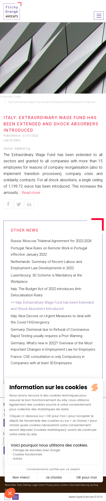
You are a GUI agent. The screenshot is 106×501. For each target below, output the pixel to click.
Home (17, 96)
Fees (19, 485)
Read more (31, 192)
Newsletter (10, 485)
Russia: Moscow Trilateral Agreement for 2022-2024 (51, 241)
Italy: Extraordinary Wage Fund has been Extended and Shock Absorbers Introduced (51, 102)
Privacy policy (52, 485)
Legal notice (38, 485)
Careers (65, 485)
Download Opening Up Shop (83, 485)
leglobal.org (22, 148)
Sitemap (27, 485)
